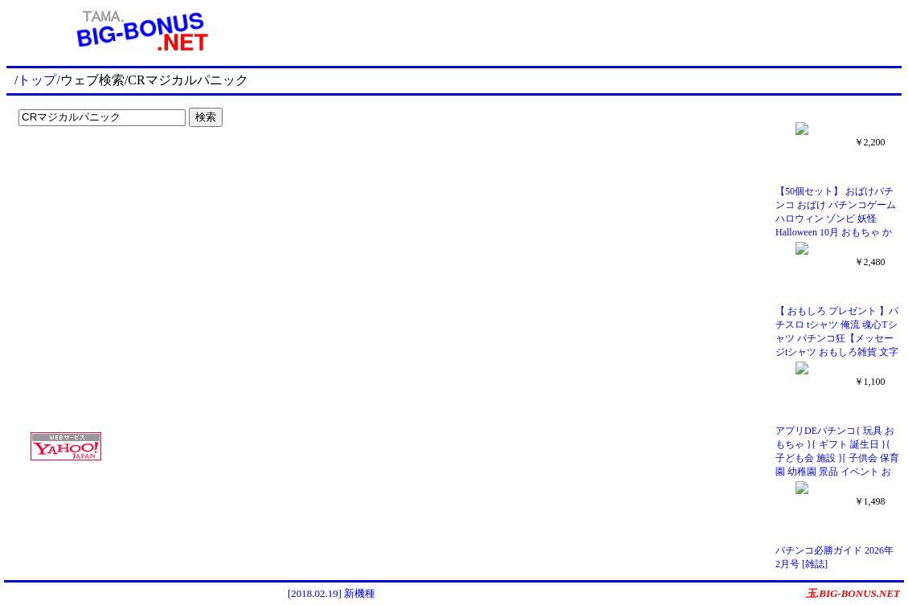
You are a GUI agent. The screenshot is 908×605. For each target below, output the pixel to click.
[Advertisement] (112, 165)
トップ (37, 80)
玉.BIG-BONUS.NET (853, 593)
